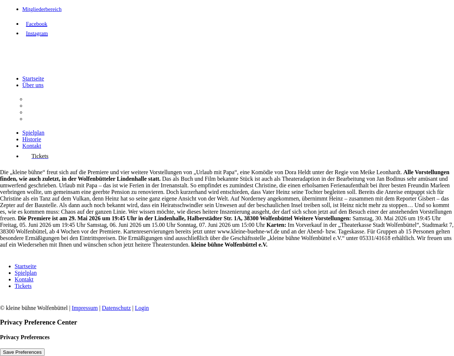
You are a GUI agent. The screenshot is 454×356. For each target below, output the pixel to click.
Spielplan (33, 133)
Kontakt (31, 146)
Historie (31, 139)
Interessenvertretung (50, 119)
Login (142, 308)
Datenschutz (116, 308)
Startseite (33, 78)
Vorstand (36, 112)
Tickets (23, 286)
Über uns (32, 85)
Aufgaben (37, 105)
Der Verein (38, 99)
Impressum (85, 308)
